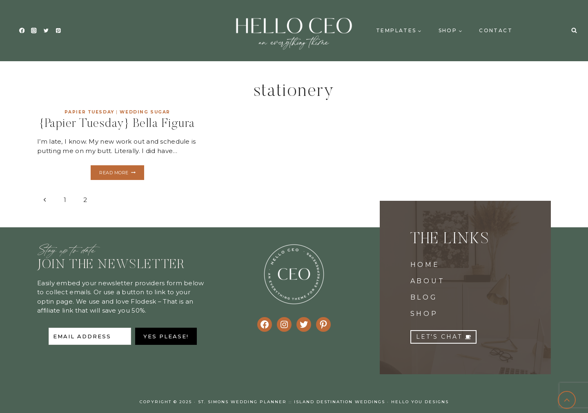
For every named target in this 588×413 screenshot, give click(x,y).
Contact (495, 30)
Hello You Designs (420, 401)
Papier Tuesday (89, 112)
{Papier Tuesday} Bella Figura (117, 124)
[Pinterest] (58, 30)
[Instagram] (34, 30)
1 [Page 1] (65, 200)
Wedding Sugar (145, 112)
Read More (121, 173)
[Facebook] (21, 30)
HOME (425, 265)
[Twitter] (45, 30)
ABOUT (427, 281)
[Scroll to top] (567, 400)
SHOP (424, 314)
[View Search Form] (574, 30)
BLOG (424, 297)
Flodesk (143, 301)
